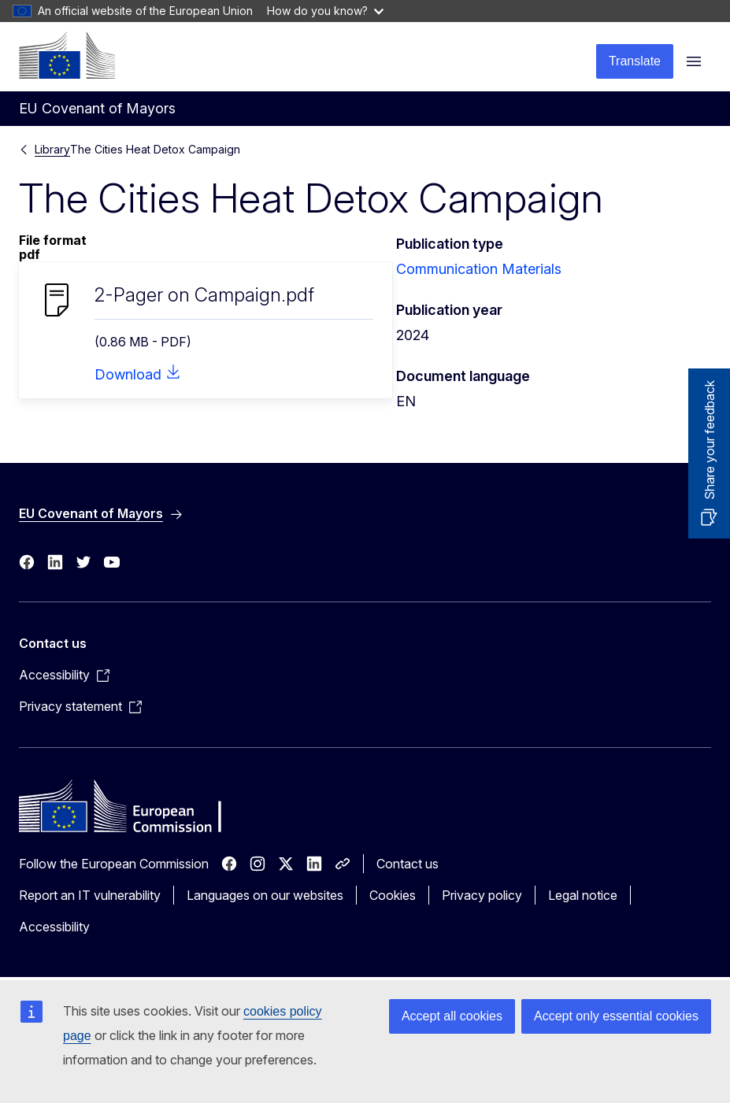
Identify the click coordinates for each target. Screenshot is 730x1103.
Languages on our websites (265, 895)
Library (52, 149)
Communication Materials (478, 269)
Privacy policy (482, 895)
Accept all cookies (452, 1016)
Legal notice (582, 895)
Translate (635, 61)
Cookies (392, 895)
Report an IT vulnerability (90, 895)
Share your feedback (709, 440)
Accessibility (54, 927)
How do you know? (325, 10)
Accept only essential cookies (616, 1016)
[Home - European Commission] (67, 55)
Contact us (407, 864)
